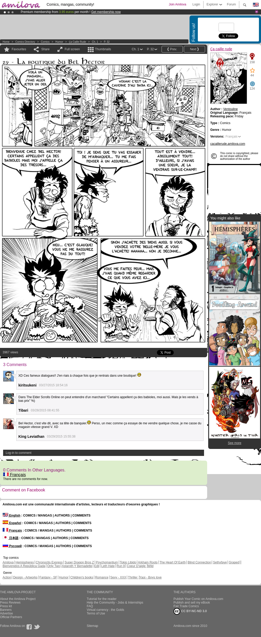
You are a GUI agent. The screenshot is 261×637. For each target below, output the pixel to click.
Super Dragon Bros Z (79, 562)
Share (45, 49)
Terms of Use (96, 613)
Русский (12, 546)
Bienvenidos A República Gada (24, 566)
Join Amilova (177, 4)
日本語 (10, 538)
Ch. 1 (95, 41)
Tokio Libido (128, 562)
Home (6, 41)
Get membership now (106, 12)
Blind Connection (199, 562)
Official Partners (11, 617)
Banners (6, 610)
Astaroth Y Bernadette (77, 566)
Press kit (6, 606)
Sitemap (92, 626)
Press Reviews (10, 602)
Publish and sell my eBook (191, 602)
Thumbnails (103, 49)
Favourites (19, 49)
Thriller (133, 577)
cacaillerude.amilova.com (227, 144)
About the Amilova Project (17, 599)
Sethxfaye (220, 562)
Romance (101, 577)
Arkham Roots (148, 562)
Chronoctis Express (49, 562)
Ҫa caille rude (77, 41)
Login (196, 4)
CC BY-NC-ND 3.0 (190, 611)
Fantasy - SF (48, 577)
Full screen (72, 49)
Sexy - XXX (118, 577)
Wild (150, 566)
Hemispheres (25, 562)
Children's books (81, 577)
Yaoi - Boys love (150, 577)
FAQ (90, 606)
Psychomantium (107, 562)
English (11, 515)
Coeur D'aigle (137, 566)
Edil (96, 566)
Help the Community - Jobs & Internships (115, 602)
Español (12, 523)
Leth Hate (108, 566)
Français (14, 475)
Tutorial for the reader (102, 599)
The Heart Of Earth (173, 562)
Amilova (8, 562)
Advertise (6, 613)
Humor (59, 41)
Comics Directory (25, 41)
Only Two (53, 566)
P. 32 (107, 41)
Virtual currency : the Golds (105, 610)
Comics (45, 41)
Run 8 (121, 566)
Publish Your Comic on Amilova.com (198, 599)
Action (7, 577)
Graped (234, 562)
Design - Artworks (25, 577)
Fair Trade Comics (186, 606)
